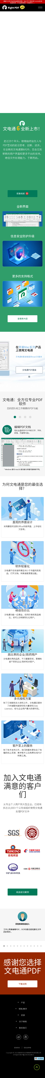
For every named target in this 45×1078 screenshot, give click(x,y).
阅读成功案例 (22, 892)
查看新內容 (23, 318)
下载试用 (22, 983)
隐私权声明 (27, 1048)
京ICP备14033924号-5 (26, 1055)
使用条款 (17, 1048)
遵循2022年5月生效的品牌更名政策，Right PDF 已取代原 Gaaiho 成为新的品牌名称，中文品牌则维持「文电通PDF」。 (22, 2)
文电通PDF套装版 (29, 370)
